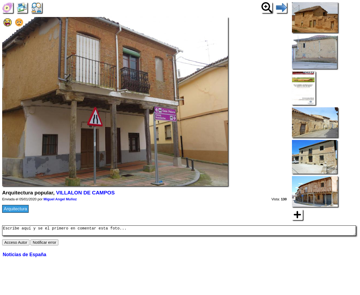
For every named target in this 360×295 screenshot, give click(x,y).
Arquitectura (15, 209)
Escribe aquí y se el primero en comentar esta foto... (179, 231)
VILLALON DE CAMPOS (85, 192)
